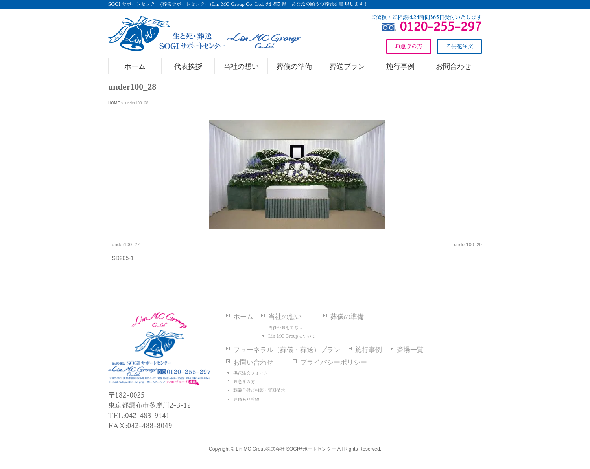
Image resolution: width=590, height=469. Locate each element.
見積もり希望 (246, 400)
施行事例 (368, 350)
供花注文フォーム (250, 373)
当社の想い (285, 317)
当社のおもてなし (285, 328)
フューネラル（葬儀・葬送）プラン (286, 350)
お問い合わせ (253, 362)
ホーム (243, 317)
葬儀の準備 (347, 317)
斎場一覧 (410, 350)
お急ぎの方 (244, 382)
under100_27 (126, 244)
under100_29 (468, 244)
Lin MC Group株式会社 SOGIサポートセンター (286, 449)
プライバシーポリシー (333, 362)
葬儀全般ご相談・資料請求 (259, 390)
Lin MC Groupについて (291, 336)
